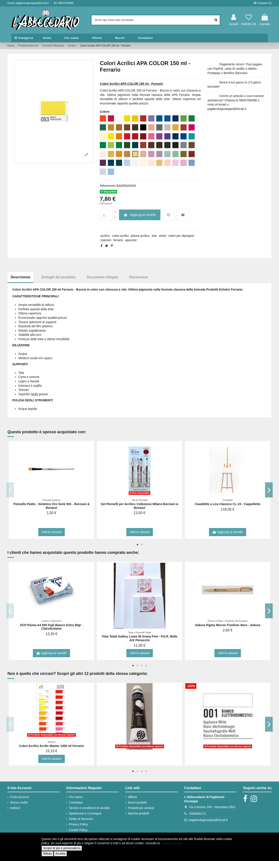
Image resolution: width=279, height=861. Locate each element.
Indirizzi (15, 808)
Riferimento (108, 185)
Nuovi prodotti (137, 802)
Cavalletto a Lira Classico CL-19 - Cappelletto (227, 504)
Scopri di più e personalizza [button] (61, 848)
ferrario (118, 240)
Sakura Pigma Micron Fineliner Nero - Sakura (227, 625)
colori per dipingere (181, 235)
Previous (10, 489)
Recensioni (138, 277)
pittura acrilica (140, 235)
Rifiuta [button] (47, 853)
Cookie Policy (78, 830)
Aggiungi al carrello (140, 215)
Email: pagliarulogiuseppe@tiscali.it (28, 3)
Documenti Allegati (102, 277)
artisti (162, 235)
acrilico (105, 235)
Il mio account (19, 797)
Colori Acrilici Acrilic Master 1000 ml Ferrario (51, 746)
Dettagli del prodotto (58, 277)
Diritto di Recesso (81, 819)
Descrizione (20, 277)
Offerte (132, 797)
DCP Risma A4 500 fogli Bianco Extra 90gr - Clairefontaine (51, 627)
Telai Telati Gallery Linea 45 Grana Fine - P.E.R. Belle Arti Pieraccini (139, 638)
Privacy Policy (78, 824)
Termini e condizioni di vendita (89, 808)
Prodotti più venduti (141, 808)
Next (269, 489)
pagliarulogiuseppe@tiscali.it (208, 820)
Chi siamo (75, 797)
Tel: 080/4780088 (63, 3)
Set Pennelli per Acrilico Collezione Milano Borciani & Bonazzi (139, 505)
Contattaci (76, 802)
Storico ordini (19, 802)
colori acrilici (120, 235)
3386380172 (197, 813)
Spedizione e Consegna (85, 813)
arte (154, 235)
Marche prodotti (138, 813)
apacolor (131, 240)
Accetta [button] (60, 853)
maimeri (105, 240)
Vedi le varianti (51, 532)
